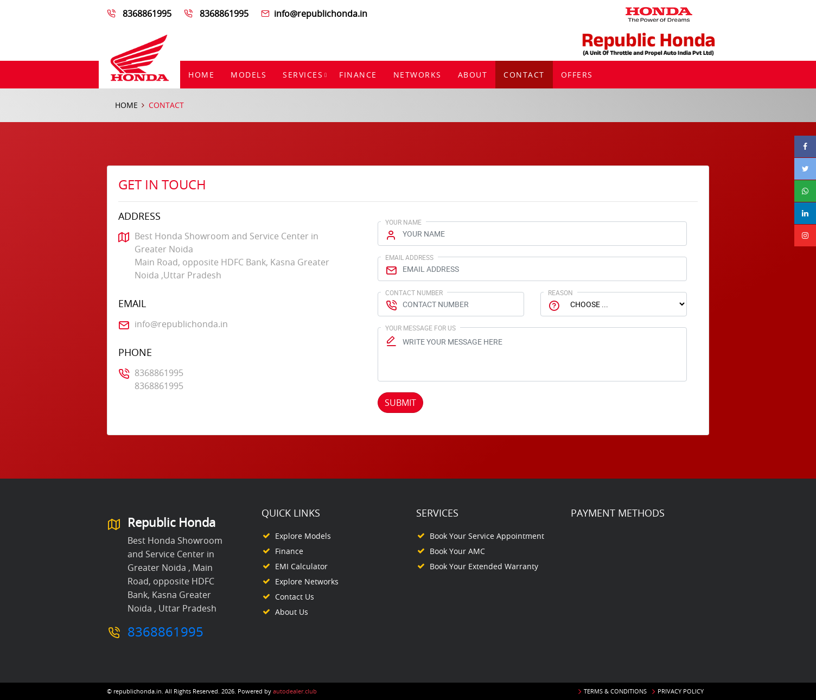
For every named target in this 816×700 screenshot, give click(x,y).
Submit (400, 403)
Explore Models (303, 536)
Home (201, 74)
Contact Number (414, 292)
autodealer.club (295, 691)
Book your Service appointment (487, 536)
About (473, 74)
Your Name (403, 222)
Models (248, 74)
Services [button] (303, 74)
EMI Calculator (301, 566)
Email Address (409, 257)
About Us (291, 612)
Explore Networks (307, 581)
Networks (417, 74)
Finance (358, 74)
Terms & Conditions (615, 691)
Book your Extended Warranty (484, 566)
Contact (524, 74)
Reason (560, 292)
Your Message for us (420, 327)
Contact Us (294, 596)
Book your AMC (457, 551)
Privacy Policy (681, 691)
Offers (577, 74)
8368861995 (147, 14)
